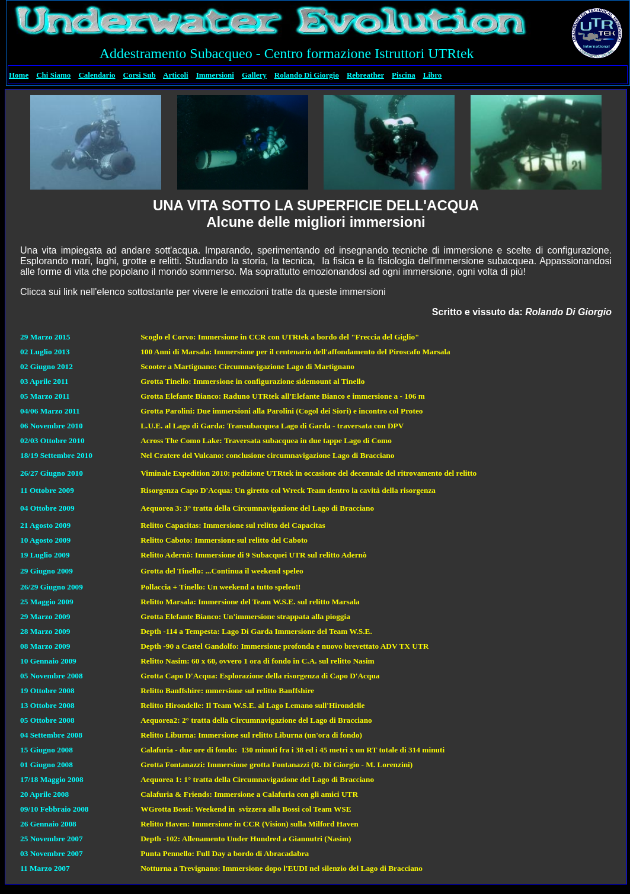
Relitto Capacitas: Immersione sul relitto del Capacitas (232, 525)
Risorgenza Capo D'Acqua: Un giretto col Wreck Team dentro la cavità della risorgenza (288, 490)
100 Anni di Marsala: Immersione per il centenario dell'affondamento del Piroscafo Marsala (295, 351)
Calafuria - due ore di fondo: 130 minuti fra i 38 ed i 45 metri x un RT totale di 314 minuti (292, 749)
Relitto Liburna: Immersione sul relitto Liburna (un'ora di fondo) (251, 734)
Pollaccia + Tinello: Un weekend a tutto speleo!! (220, 586)
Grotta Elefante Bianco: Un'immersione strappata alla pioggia (245, 616)
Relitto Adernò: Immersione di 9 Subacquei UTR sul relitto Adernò (253, 554)
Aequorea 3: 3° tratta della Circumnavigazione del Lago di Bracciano (257, 508)
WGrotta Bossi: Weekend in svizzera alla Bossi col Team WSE (245, 809)
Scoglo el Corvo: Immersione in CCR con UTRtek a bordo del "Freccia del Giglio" (279, 336)
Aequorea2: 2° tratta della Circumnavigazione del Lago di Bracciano (256, 720)
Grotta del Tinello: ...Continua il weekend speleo (221, 570)
